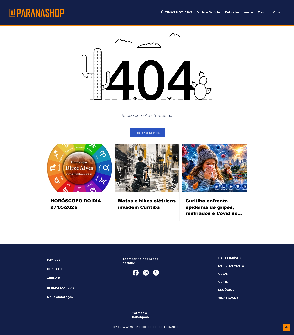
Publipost (54, 260)
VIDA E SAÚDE (228, 298)
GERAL (223, 274)
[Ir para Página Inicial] (147, 132)
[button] (276, 12)
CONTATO (54, 269)
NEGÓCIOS (226, 290)
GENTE (223, 282)
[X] (156, 273)
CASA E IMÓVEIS (230, 258)
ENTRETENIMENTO (231, 266)
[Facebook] (136, 273)
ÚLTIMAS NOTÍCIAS (57, 288)
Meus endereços (57, 297)
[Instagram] (146, 273)
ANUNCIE (53, 278)
